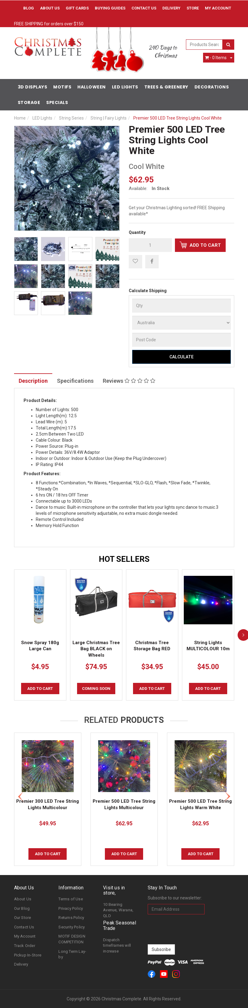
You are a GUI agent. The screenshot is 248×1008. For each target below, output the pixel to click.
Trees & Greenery (166, 87)
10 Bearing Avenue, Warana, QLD (118, 910)
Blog (28, 8)
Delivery (171, 8)
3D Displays (32, 87)
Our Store (22, 917)
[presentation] (194, 929)
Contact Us (143, 8)
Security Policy (71, 927)
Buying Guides (110, 8)
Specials (57, 102)
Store (193, 8)
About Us (50, 8)
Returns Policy (71, 917)
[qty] (150, 245)
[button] (135, 261)
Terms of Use (70, 899)
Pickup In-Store (28, 955)
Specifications (75, 381)
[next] (243, 635)
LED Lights (125, 87)
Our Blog (22, 908)
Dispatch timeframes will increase (117, 945)
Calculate (181, 356)
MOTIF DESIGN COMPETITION (71, 939)
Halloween (91, 87)
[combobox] (204, 44)
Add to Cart (200, 245)
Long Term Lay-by (72, 954)
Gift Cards (77, 8)
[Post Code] (181, 340)
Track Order (24, 945)
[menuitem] (152, 261)
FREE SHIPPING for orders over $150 (48, 23)
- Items (216, 57)
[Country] (181, 323)
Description (33, 381)
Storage (29, 102)
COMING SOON (96, 688)
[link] (151, 974)
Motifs (62, 87)
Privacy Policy (70, 908)
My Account (25, 936)
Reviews (129, 381)
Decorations (211, 87)
